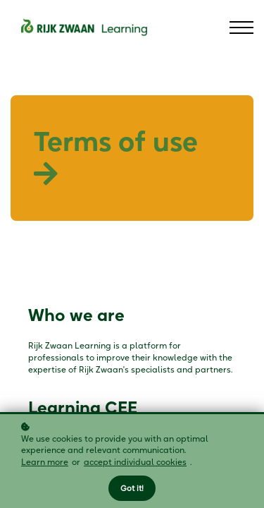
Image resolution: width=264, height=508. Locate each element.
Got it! (132, 488)
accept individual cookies (135, 461)
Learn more (44, 461)
